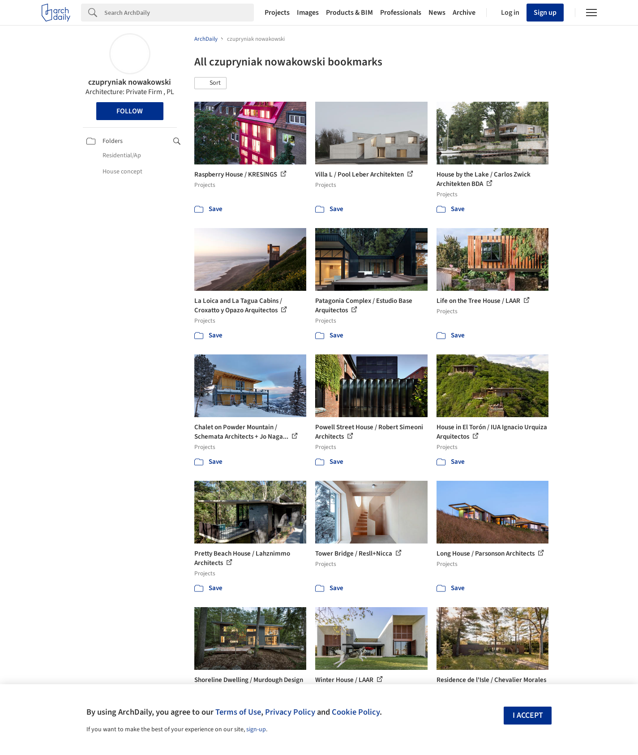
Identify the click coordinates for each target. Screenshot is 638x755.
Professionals (400, 12)
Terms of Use (238, 712)
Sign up (545, 12)
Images (308, 12)
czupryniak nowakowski (129, 82)
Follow (129, 111)
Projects (277, 12)
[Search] (179, 13)
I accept (528, 715)
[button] (210, 83)
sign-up (256, 729)
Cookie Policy (356, 712)
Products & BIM (349, 12)
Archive (464, 12)
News (436, 12)
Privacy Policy (290, 712)
